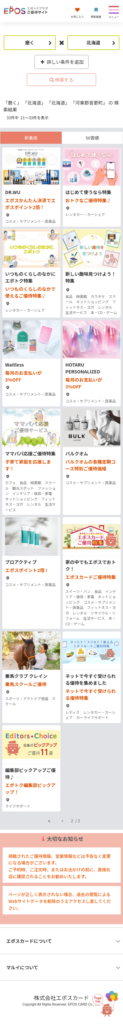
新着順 (31, 138)
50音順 (92, 138)
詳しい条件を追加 (61, 61)
